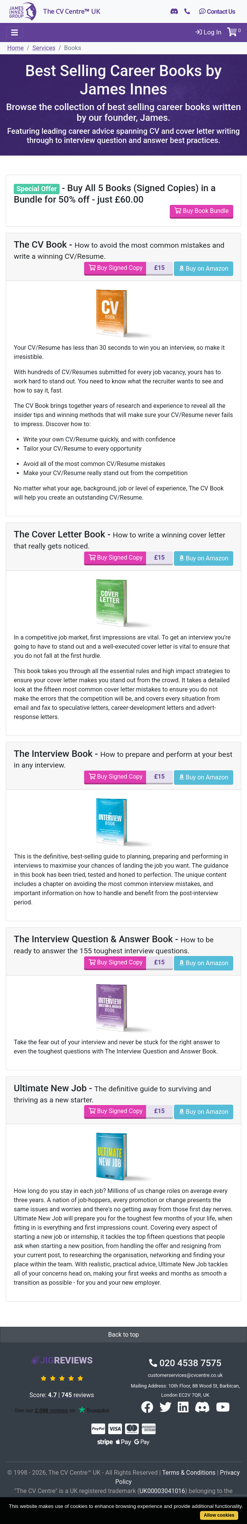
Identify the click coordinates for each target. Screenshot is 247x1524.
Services (43, 48)
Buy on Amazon (203, 268)
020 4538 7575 (185, 1363)
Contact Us (217, 11)
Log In (208, 32)
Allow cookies (219, 1515)
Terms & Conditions (189, 1472)
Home (15, 48)
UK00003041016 (162, 1491)
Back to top (123, 1334)
